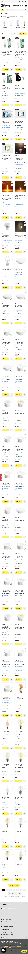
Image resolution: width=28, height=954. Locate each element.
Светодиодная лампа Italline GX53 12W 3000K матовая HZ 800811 (7, 157)
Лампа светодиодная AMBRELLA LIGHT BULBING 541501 (6, 306)
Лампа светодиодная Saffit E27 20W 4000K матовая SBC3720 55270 (7, 52)
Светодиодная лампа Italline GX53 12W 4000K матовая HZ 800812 (20, 123)
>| (19, 893)
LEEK (16, 703)
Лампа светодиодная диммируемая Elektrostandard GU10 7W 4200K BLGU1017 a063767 (20, 159)
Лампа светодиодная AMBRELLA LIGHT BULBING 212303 (6, 412)
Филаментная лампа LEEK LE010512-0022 (19, 831)
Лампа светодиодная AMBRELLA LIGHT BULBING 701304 (19, 519)
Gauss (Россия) (5, 276)
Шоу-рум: (14, 937)
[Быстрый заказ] (11, 69)
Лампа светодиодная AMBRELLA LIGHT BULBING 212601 (19, 555)
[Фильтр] (1, 477)
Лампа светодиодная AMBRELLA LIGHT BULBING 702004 (19, 270)
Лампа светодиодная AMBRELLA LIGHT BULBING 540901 (19, 306)
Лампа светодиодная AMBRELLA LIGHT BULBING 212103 (6, 662)
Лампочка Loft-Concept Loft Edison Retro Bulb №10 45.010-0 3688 (20, 236)
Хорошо (24, 951)
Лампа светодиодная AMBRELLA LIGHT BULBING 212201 (19, 626)
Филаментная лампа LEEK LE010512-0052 (19, 697)
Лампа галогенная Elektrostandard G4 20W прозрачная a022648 (20, 196)
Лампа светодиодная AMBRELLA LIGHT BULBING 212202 (6, 448)
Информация (14, 904)
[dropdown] (2, 1)
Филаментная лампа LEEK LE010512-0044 (19, 733)
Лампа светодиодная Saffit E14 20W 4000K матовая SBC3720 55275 (20, 52)
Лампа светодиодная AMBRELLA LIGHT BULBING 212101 (6, 484)
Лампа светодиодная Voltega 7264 (5, 235)
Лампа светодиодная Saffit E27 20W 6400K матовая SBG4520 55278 (7, 88)
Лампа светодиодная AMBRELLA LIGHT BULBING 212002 (19, 484)
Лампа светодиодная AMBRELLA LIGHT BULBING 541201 (6, 377)
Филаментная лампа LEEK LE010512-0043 (5, 766)
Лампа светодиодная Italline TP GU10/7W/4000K (6, 123)
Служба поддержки (14, 909)
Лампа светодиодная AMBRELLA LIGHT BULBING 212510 (6, 591)
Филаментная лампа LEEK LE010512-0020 (5, 864)
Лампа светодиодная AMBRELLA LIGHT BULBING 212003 (19, 662)
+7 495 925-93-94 (17, 5)
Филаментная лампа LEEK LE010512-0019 (19, 864)
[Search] (16, 10)
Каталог (14, 913)
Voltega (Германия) (20, 93)
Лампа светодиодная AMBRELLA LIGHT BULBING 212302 (19, 591)
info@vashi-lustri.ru (8, 926)
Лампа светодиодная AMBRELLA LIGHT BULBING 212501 (19, 377)
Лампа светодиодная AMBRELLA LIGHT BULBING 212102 (19, 448)
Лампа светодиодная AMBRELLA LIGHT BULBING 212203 (6, 626)
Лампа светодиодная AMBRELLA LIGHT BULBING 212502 (6, 341)
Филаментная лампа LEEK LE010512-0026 (19, 799)
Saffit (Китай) (5, 57)
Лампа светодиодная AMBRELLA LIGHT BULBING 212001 (6, 519)
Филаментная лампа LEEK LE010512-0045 (5, 733)
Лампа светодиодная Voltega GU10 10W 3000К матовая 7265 (20, 87)
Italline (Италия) (6, 127)
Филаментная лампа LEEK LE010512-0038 (19, 766)
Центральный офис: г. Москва (11, 932)
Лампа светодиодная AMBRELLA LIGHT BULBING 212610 (6, 698)
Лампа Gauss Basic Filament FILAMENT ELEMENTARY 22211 (7, 270)
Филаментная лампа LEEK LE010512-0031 (5, 799)
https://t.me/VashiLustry (9, 921)
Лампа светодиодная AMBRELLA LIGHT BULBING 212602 (6, 555)
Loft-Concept (18, 240)
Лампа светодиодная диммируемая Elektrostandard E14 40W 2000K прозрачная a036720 (7, 198)
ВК (3, 924)
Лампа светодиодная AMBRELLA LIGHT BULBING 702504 (19, 341)
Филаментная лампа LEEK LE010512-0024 (5, 831)
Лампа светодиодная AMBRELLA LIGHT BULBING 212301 (19, 412)
